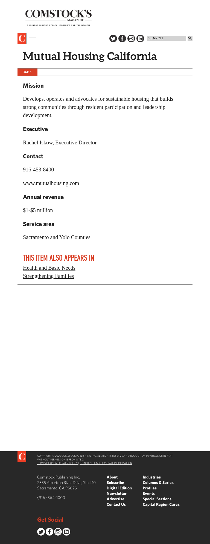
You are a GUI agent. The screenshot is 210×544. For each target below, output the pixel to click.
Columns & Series (158, 482)
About (112, 477)
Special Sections (157, 499)
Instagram (131, 38)
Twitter (113, 38)
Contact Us (116, 504)
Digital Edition (119, 488)
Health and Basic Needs (49, 268)
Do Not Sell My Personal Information (106, 463)
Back (27, 72)
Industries (152, 477)
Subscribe (115, 482)
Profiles (150, 488)
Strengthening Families (48, 276)
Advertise (115, 499)
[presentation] (22, 38)
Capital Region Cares (161, 504)
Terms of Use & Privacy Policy (57, 463)
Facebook (122, 38)
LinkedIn (140, 38)
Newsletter (117, 493)
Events (149, 493)
